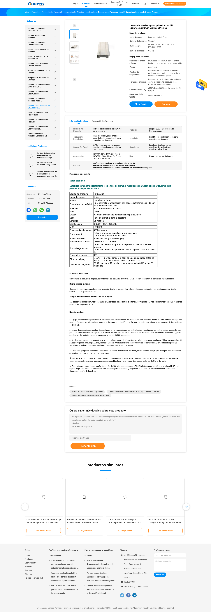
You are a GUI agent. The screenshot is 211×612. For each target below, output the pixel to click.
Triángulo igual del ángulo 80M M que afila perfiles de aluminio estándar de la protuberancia (64, 577)
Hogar (27, 555)
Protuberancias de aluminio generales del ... (42, 135)
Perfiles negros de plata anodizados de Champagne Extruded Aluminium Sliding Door (101, 577)
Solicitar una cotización (174, 4)
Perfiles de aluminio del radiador (42, 121)
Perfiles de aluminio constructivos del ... (42, 44)
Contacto (42, 217)
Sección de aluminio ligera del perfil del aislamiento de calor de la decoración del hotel (100, 589)
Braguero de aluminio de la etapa (42, 79)
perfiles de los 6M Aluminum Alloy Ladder (46, 163)
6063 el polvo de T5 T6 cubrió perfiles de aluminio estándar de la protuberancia (64, 589)
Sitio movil (29, 574)
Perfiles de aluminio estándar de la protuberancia (63, 552)
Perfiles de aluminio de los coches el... (42, 128)
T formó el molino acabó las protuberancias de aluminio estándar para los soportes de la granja (64, 564)
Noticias (28, 567)
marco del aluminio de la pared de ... (42, 72)
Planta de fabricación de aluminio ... (42, 51)
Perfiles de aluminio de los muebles (42, 93)
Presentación (88, 446)
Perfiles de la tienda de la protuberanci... (42, 65)
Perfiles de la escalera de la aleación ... (42, 107)
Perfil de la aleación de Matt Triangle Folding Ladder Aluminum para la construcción (165, 522)
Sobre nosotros (31, 563)
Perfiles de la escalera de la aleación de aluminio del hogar (46, 155)
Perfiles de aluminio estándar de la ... (42, 29)
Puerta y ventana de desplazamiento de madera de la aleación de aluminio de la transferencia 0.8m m (100, 564)
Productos (29, 559)
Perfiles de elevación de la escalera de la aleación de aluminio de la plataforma (47, 174)
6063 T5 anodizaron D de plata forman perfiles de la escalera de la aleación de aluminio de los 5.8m (124, 522)
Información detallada (78, 121)
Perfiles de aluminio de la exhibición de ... (42, 86)
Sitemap (28, 570)
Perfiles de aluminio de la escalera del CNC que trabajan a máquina (134, 392)
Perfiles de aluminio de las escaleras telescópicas (90, 395)
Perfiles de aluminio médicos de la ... (42, 100)
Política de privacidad (34, 578)
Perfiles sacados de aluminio (42, 36)
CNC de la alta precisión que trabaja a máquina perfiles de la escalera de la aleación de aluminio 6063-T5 (44, 522)
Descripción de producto (102, 121)
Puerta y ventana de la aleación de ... (42, 58)
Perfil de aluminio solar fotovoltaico (42, 114)
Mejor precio (141, 104)
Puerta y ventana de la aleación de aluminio (99, 552)
